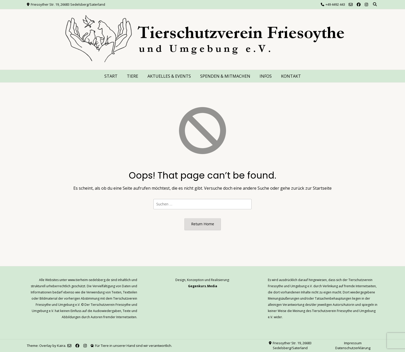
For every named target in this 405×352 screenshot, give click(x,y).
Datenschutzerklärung (352, 348)
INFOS (266, 76)
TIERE (132, 76)
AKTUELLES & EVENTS (169, 76)
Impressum (353, 343)
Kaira (61, 345)
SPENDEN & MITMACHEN (225, 76)
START (111, 76)
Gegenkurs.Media (202, 286)
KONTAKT (291, 76)
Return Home (202, 223)
